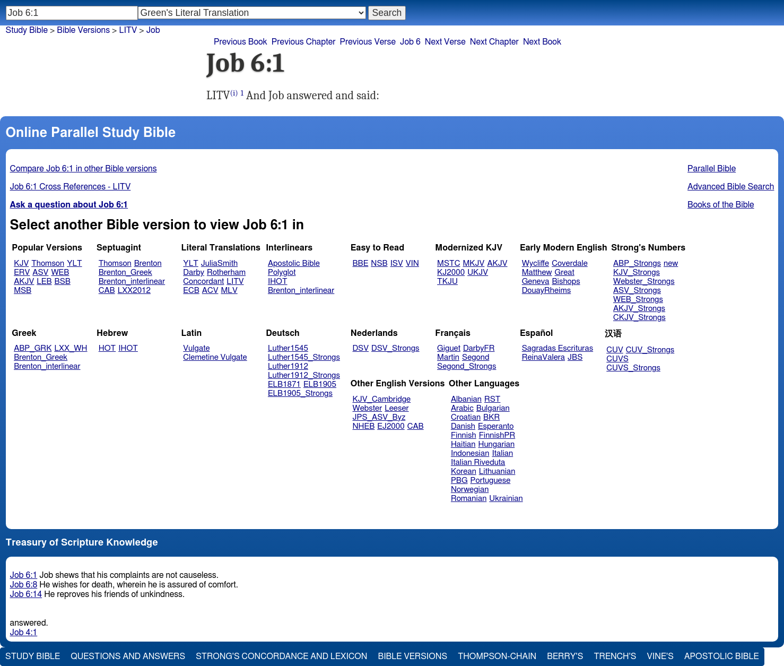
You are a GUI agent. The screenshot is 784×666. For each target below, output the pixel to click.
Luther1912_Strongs (304, 375)
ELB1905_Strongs (300, 393)
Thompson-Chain (497, 656)
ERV (22, 272)
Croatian (466, 417)
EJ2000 (390, 426)
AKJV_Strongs (639, 309)
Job (153, 30)
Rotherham (226, 272)
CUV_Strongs (650, 350)
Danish (463, 426)
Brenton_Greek (125, 272)
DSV (361, 348)
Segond (475, 357)
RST (492, 399)
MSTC (448, 263)
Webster (367, 408)
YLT (74, 263)
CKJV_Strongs (639, 318)
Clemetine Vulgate (215, 357)
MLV (229, 291)
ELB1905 (319, 384)
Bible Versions (83, 30)
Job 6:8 (24, 585)
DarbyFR (479, 348)
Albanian (466, 399)
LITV (235, 282)
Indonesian (470, 453)
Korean (463, 471)
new (671, 263)
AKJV (24, 282)
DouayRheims (546, 291)
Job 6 (410, 42)
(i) (234, 93)
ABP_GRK (32, 348)
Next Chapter (494, 42)
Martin (448, 357)
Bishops (566, 282)
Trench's (615, 656)
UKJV (477, 272)
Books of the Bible (720, 205)
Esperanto (496, 426)
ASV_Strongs (637, 291)
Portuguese (491, 481)
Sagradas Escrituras (557, 348)
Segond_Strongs (466, 366)
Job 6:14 (26, 594)
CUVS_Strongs (633, 368)
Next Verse (445, 42)
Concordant (203, 282)
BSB (63, 282)
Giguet (448, 348)
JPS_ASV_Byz (379, 417)
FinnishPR (497, 435)
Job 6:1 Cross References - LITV (70, 187)
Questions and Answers (128, 656)
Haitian (463, 444)
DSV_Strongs (395, 348)
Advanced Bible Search (730, 187)
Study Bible (27, 30)
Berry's (565, 656)
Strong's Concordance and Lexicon (281, 656)
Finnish (463, 435)
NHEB (364, 426)
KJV (21, 263)
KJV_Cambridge (382, 399)
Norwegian (470, 490)
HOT (107, 348)
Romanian (468, 499)
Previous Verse (368, 42)
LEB (44, 282)
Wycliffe (535, 263)
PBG (459, 481)
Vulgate (196, 348)
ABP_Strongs (637, 263)
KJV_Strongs (636, 272)
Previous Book (240, 42)
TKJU (447, 282)
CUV (614, 350)
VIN (412, 263)
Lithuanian (497, 471)
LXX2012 (134, 291)
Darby (193, 272)
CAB (107, 291)
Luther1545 (288, 348)
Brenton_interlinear (132, 282)
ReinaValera (543, 357)
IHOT (278, 282)
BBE (361, 263)
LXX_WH (70, 348)
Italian (502, 453)
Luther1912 (288, 366)
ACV (210, 291)
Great (564, 272)
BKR (491, 417)
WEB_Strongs (638, 300)
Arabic (462, 408)
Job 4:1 (24, 632)
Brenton (148, 263)
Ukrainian (505, 499)
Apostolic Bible (721, 656)
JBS (575, 357)
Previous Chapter (304, 42)
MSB (22, 291)
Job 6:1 (24, 575)
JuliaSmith (219, 263)
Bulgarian (493, 408)
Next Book (542, 42)
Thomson (47, 263)
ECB (191, 291)
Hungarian (496, 444)
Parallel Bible (711, 169)
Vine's (660, 656)
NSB (379, 263)
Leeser (396, 408)
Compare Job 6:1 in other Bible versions (83, 169)
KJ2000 (451, 272)
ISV (396, 263)
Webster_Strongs (644, 282)
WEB (60, 272)
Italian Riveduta (478, 462)
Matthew (537, 272)
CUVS (617, 359)
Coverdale (570, 263)
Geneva (536, 282)
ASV (40, 272)
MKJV (473, 263)
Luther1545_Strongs (304, 357)
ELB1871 (284, 384)
